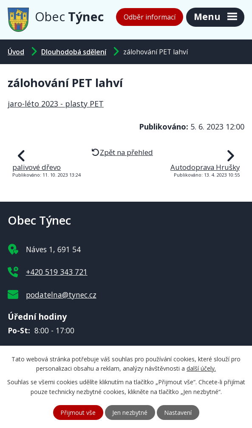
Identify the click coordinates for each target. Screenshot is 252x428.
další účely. (201, 369)
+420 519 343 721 (57, 272)
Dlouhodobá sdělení (73, 51)
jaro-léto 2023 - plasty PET (56, 104)
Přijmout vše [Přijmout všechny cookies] (78, 412)
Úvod (16, 51)
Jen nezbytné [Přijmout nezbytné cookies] (129, 412)
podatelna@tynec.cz (61, 295)
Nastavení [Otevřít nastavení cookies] (178, 412)
